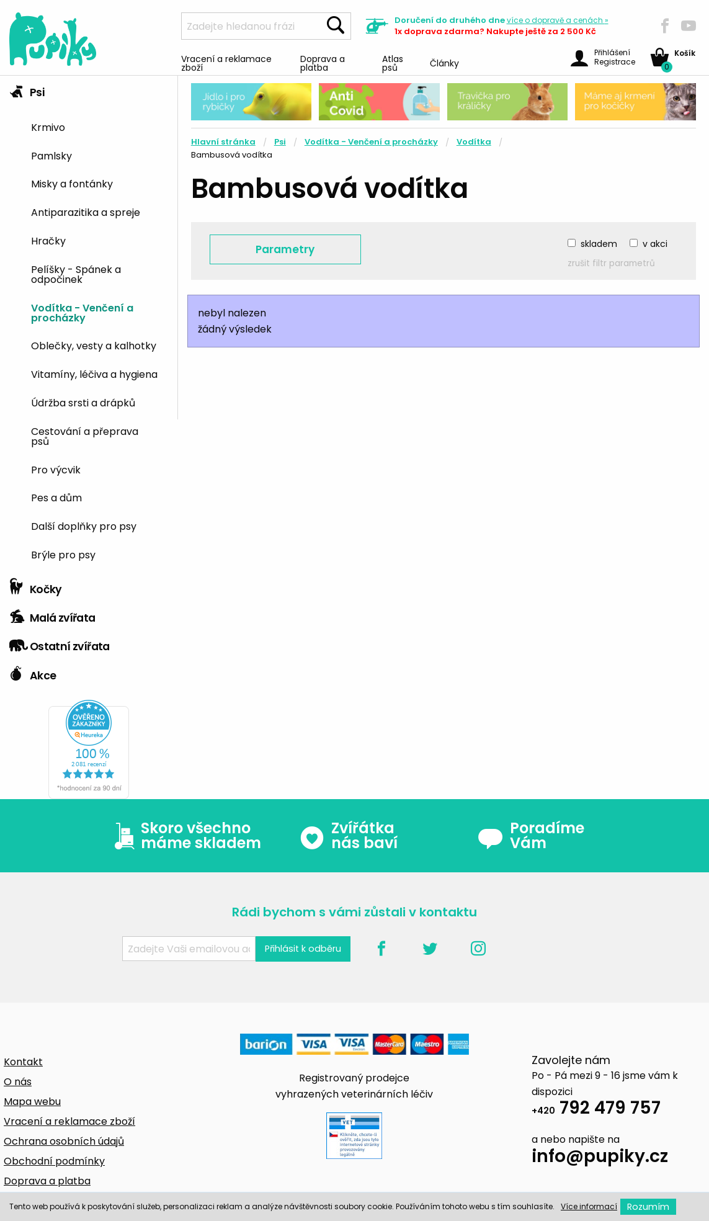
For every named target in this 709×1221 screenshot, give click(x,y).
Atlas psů (392, 62)
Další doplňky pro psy (83, 525)
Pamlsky (51, 155)
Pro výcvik (56, 469)
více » (558, 20)
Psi (26, 89)
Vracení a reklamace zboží (226, 62)
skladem (599, 244)
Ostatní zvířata (59, 643)
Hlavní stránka (223, 142)
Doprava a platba (322, 62)
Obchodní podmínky (54, 1161)
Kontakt (23, 1062)
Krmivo (48, 126)
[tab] (88, 324)
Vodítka (474, 142)
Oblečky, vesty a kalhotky (93, 345)
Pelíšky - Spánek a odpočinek (76, 273)
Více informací (589, 1206)
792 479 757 (596, 1109)
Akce (32, 672)
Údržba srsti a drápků (83, 402)
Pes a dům (56, 497)
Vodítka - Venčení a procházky (82, 312)
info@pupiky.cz (600, 1158)
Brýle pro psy (63, 554)
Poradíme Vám (531, 836)
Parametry (285, 249)
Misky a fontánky (72, 183)
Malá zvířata (52, 614)
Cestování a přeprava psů (84, 435)
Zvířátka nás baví (348, 836)
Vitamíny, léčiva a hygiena (94, 373)
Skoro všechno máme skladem (185, 836)
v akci (655, 244)
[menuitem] (99, 126)
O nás (18, 1082)
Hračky (48, 240)
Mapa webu (32, 1101)
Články (444, 62)
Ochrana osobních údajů (64, 1141)
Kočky (35, 586)
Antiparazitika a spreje (85, 211)
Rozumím (648, 1207)
